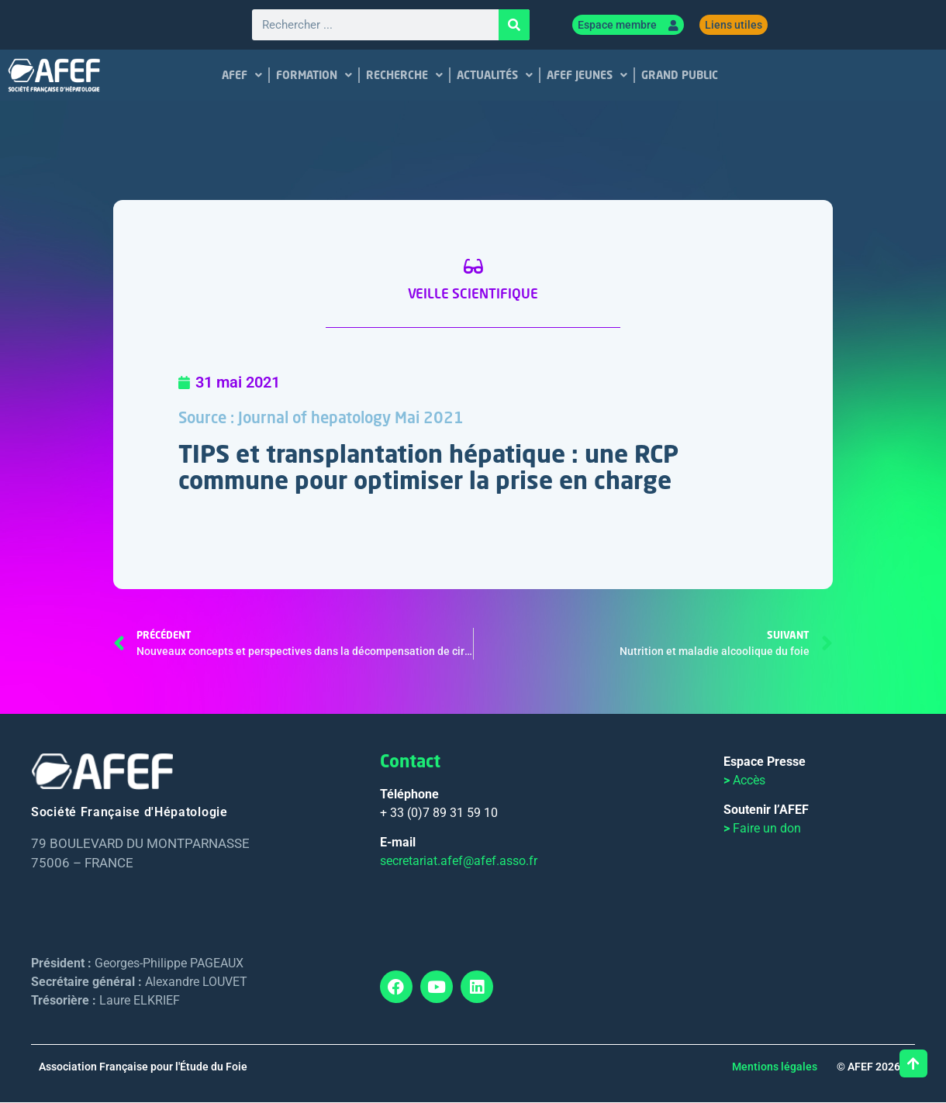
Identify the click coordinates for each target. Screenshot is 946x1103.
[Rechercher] (514, 25)
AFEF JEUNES (587, 76)
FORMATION (314, 76)
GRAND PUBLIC (679, 75)
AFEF (242, 76)
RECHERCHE (404, 76)
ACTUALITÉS (495, 76)
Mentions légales (774, 1067)
